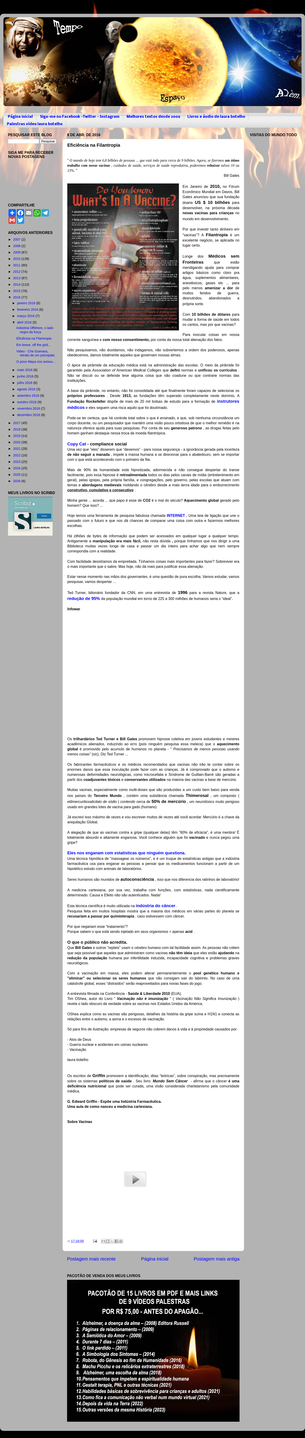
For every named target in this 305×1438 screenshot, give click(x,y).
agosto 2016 (26, 389)
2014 (17, 284)
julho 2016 (25, 383)
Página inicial (20, 117)
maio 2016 (25, 370)
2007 (17, 239)
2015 (17, 291)
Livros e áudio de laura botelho (216, 117)
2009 (17, 252)
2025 (17, 474)
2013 (17, 278)
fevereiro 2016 (28, 309)
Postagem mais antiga (217, 1258)
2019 (17, 436)
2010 (17, 259)
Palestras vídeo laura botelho (34, 124)
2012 (17, 271)
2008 (17, 246)
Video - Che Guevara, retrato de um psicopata (35, 353)
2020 (17, 442)
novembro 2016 (29, 408)
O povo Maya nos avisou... (35, 361)
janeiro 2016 (26, 303)
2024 (17, 468)
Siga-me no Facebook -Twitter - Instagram (79, 117)
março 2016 (26, 316)
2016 (17, 297)
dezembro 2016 (29, 415)
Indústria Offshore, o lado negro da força (34, 330)
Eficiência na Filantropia (33, 338)
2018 (17, 429)
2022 (17, 455)
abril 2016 (25, 322)
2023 (17, 462)
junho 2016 (25, 376)
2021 (17, 448)
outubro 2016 (27, 402)
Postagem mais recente (91, 1258)
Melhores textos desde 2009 (153, 117)
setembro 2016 (28, 395)
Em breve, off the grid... (33, 345)
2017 (17, 423)
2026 (17, 481)
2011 (17, 265)
